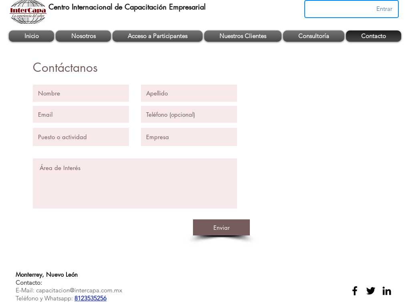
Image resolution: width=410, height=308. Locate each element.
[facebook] (355, 291)
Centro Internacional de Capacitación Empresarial (126, 7)
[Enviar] (221, 227)
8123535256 (90, 298)
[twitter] (371, 291)
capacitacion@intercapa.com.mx (79, 290)
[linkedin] (387, 291)
